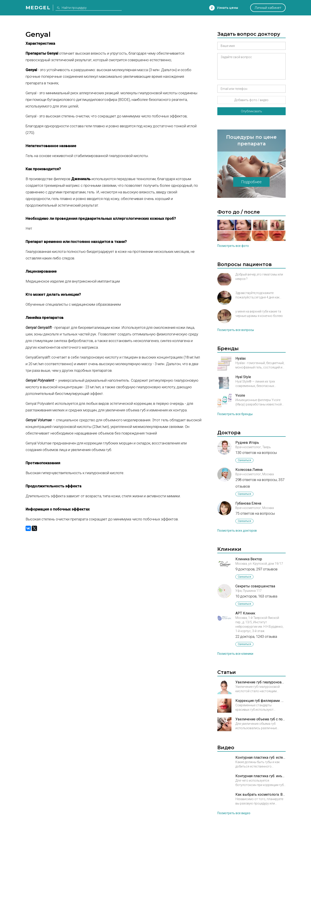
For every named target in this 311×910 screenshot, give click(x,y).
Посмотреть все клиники (235, 653)
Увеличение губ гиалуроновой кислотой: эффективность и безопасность (260, 682)
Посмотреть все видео (233, 813)
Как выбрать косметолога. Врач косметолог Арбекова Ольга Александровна (260, 794)
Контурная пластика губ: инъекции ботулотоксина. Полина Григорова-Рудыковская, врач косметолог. (260, 776)
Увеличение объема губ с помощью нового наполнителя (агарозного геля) (260, 719)
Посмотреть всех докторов (237, 530)
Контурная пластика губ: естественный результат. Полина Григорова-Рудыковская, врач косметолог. (260, 757)
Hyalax (240, 358)
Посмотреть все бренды (235, 414)
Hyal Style (243, 377)
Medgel (38, 8)
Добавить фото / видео (251, 100)
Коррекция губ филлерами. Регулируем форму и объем (260, 701)
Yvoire (240, 395)
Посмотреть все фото (233, 246)
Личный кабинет (268, 8)
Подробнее (251, 181)
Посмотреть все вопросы (235, 330)
